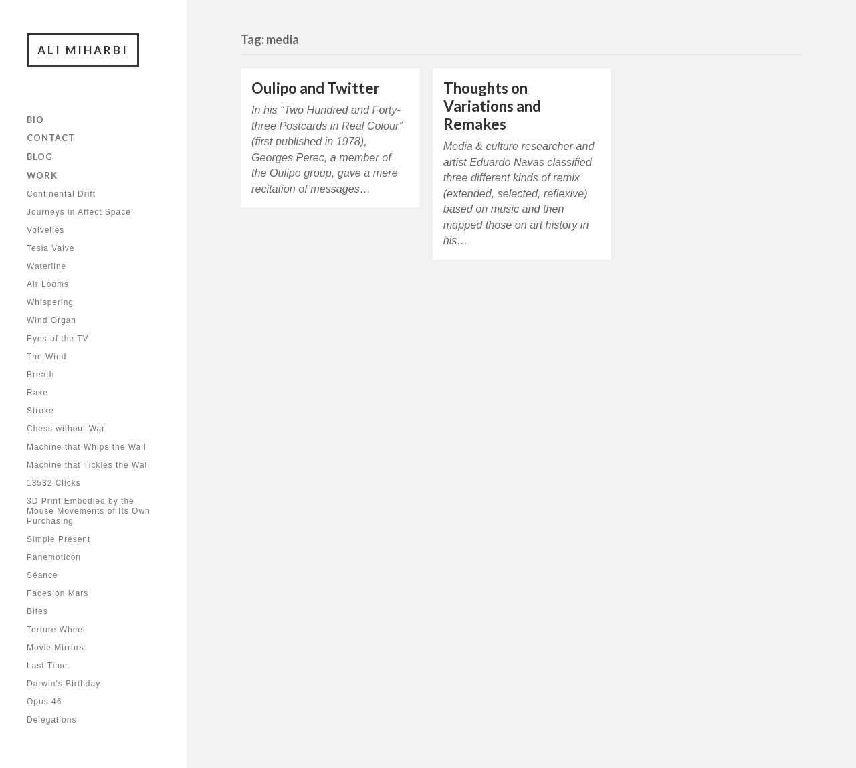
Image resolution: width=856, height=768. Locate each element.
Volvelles (45, 230)
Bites (37, 611)
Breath (40, 374)
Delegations (51, 720)
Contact (51, 137)
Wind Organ (51, 320)
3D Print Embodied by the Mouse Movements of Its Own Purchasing (88, 511)
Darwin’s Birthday (63, 683)
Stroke (40, 410)
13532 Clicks (54, 483)
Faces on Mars (57, 593)
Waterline (46, 266)
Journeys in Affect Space (79, 212)
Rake (37, 392)
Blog (40, 156)
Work (42, 175)
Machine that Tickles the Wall (88, 465)
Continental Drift (61, 194)
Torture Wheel (56, 629)
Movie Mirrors (55, 647)
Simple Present (58, 539)
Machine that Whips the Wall (86, 447)
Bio (35, 119)
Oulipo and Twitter (315, 88)
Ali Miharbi (82, 50)
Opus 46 (44, 701)
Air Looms (48, 284)
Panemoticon (54, 557)
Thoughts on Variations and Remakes (492, 106)
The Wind (46, 356)
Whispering (50, 302)
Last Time (47, 665)
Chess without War (66, 429)
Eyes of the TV (58, 338)
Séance (42, 575)
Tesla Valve (50, 248)
